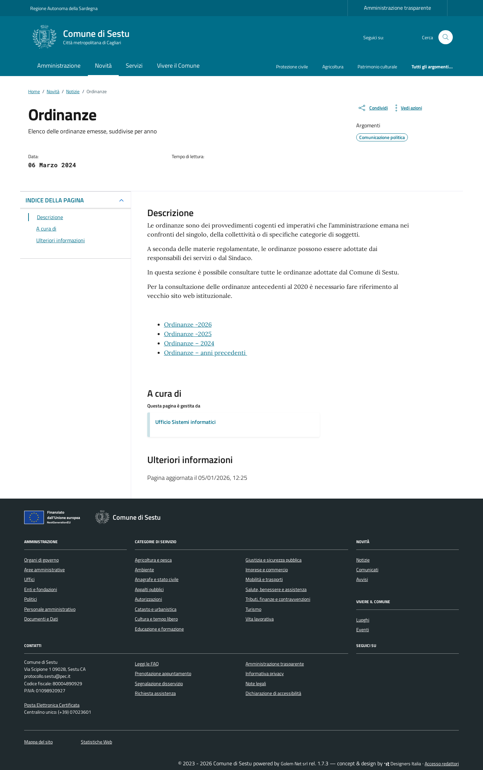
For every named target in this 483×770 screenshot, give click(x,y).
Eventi (362, 629)
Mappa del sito (38, 742)
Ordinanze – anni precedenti (205, 353)
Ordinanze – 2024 (189, 343)
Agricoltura (332, 66)
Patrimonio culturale (377, 66)
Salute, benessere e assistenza (276, 589)
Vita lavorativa (260, 619)
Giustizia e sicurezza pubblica (274, 560)
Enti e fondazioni (40, 589)
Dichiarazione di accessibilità (273, 693)
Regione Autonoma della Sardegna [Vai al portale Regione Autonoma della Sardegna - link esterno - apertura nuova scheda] (64, 8)
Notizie (363, 560)
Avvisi (362, 579)
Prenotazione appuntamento (163, 673)
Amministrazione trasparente (397, 8)
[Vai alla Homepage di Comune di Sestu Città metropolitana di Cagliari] (84, 37)
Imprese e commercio (267, 569)
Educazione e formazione (159, 629)
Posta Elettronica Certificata (51, 705)
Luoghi (362, 620)
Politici (30, 599)
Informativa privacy (265, 673)
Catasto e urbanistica (155, 609)
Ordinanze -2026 (188, 324)
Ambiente (144, 569)
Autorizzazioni (148, 599)
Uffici (29, 579)
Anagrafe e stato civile (156, 579)
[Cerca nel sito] (445, 37)
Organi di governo (41, 560)
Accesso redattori (442, 763)
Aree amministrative (44, 569)
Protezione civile (292, 66)
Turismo (253, 609)
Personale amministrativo (49, 609)
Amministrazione (58, 65)
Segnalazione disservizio (159, 683)
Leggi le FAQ (147, 663)
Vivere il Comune (178, 65)
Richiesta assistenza (155, 693)
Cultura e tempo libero (156, 619)
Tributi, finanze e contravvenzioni (278, 599)
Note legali (256, 683)
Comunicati (367, 569)
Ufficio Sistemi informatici (185, 422)
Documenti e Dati (41, 619)
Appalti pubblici (149, 589)
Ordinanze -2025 (188, 334)
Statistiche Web (96, 742)
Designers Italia (402, 763)
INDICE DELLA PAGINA (54, 200)
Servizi (134, 65)
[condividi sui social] (372, 108)
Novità (103, 65)
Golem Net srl (294, 763)
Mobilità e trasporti (264, 579)
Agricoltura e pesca (153, 560)
